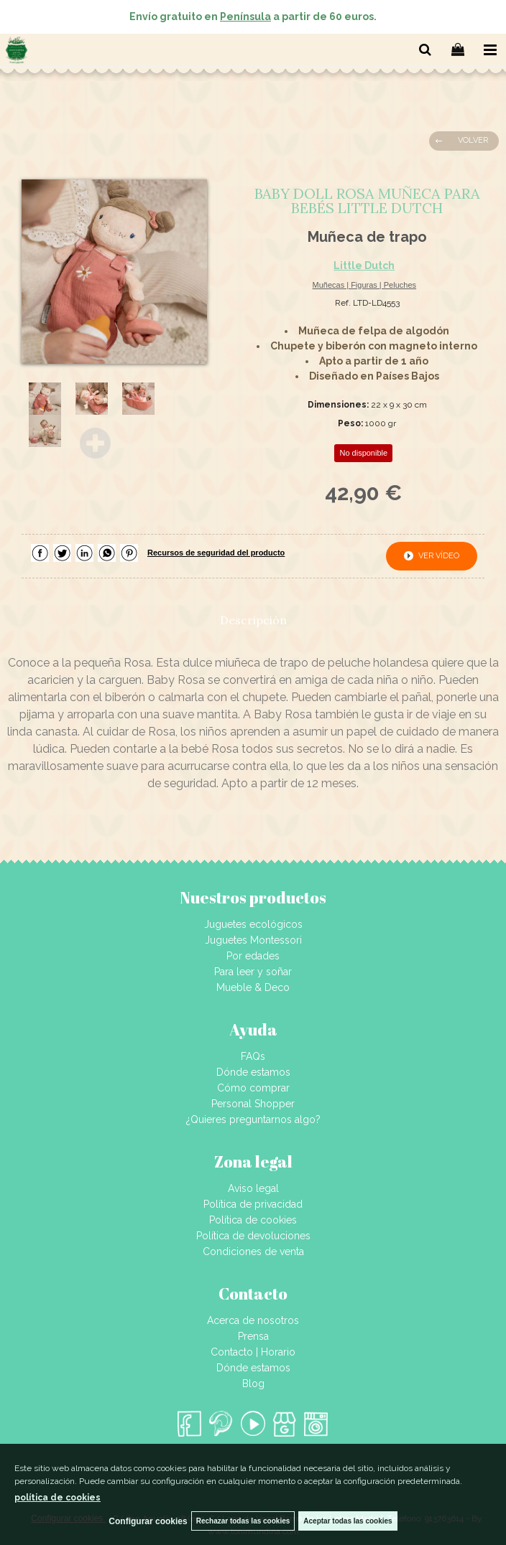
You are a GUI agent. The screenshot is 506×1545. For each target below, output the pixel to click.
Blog (253, 1383)
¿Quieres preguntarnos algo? (253, 1119)
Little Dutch (364, 265)
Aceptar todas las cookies (347, 1521)
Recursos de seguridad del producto (216, 552)
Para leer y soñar (253, 971)
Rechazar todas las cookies (243, 1521)
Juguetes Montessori (253, 940)
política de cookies (57, 1498)
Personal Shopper (253, 1103)
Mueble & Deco (253, 987)
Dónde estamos (253, 1072)
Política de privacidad (253, 1204)
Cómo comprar (253, 1088)
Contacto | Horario (253, 1352)
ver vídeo (438, 555)
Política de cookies (253, 1220)
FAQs (253, 1056)
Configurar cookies (148, 1521)
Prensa (253, 1336)
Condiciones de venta (253, 1251)
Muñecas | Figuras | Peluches (365, 285)
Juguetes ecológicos (253, 924)
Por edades (253, 956)
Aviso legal (253, 1188)
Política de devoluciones (253, 1235)
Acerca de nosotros (253, 1320)
